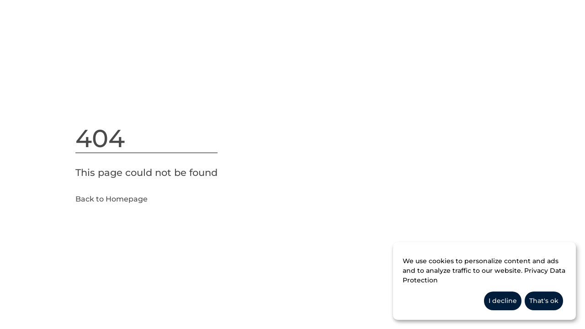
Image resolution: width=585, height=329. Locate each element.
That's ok (543, 301)
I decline (503, 301)
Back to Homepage (111, 199)
